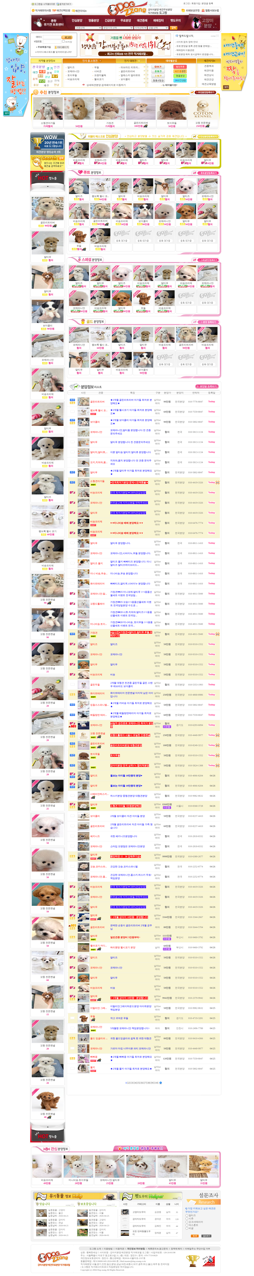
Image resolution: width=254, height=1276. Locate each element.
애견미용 (209, 70)
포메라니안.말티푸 (110, 1180)
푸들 (96, 67)
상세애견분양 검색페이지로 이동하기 (106, 85)
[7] (146, 1082)
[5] (139, 1082)
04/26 (212, 775)
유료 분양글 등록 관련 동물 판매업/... (194, 46)
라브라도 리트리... (130, 67)
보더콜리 (125, 79)
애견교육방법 (209, 84)
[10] (156, 1082)
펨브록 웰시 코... (100, 196)
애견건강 (209, 79)
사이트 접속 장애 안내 (187, 42)
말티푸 (47, 291)
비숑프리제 (73, 79)
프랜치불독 (100, 75)
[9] (152, 1082)
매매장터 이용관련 (185, 50)
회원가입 (195, 3)
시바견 (97, 71)
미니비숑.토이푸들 (78, 1180)
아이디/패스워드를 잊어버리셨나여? (54, 52)
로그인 (186, 3)
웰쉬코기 (99, 79)
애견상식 (209, 75)
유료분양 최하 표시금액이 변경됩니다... (195, 54)
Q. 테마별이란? (170, 85)
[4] (136, 1082)
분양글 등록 (207, 3)
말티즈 (71, 67)
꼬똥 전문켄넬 (202, 122)
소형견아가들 (48, 123)
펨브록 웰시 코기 (48, 531)
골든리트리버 (128, 71)
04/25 (212, 1008)
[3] (132, 1082)
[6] (142, 1082)
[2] (129, 1082)
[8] (149, 1082)
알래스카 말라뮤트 (130, 75)
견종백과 (209, 66)
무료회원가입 (44, 47)
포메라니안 (73, 71)
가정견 (110, 123)
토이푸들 (72, 75)
